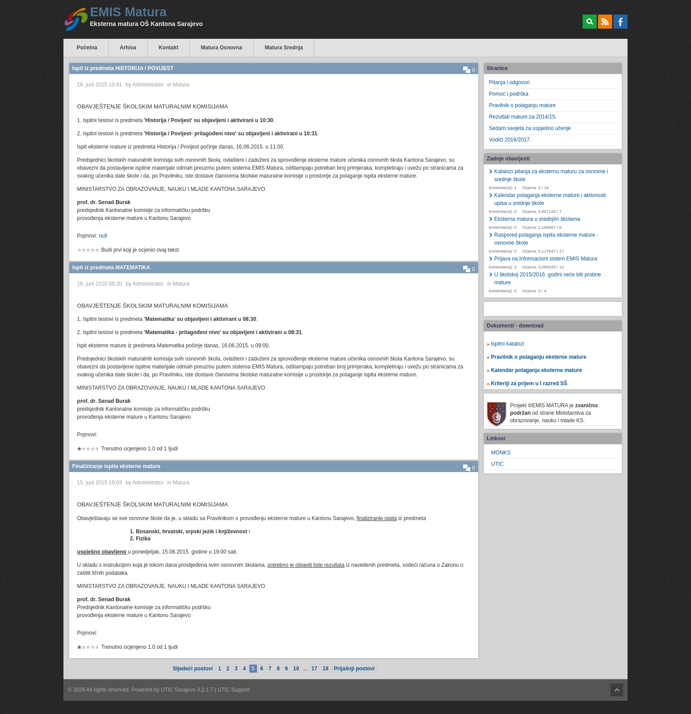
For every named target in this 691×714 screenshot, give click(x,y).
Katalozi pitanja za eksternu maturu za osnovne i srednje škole (551, 175)
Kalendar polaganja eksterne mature (536, 370)
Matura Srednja (284, 48)
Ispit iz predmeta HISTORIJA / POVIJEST (123, 68)
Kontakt (168, 48)
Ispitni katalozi (507, 344)
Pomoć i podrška (508, 94)
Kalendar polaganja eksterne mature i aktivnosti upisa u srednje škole (550, 199)
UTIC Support (234, 690)
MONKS (501, 453)
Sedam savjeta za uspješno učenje (530, 128)
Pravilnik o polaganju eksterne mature (539, 357)
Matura (181, 85)
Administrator (148, 85)
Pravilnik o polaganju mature (522, 105)
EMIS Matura (128, 12)
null (103, 236)
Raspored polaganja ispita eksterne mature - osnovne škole (546, 239)
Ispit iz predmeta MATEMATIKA (111, 267)
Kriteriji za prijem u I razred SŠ (529, 383)
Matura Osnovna (221, 48)
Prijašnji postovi (354, 669)
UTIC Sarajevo (178, 690)
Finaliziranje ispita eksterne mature (116, 466)
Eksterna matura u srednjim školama (537, 219)
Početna (87, 48)
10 (296, 669)
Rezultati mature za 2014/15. (523, 117)
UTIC (497, 464)
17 (314, 669)
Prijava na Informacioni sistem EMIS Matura (545, 259)
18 (325, 669)
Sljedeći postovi (193, 669)
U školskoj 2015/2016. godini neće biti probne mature (547, 278)
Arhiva (128, 48)
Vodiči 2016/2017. (510, 140)
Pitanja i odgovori (509, 82)
